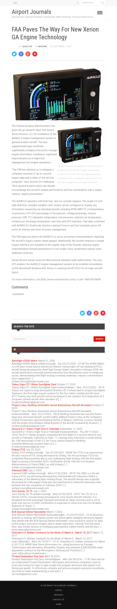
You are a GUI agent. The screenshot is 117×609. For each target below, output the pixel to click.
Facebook (77, 2)
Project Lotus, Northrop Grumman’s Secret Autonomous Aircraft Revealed (51, 405)
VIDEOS (58, 590)
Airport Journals (31, 11)
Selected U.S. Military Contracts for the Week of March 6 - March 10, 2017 (52, 532)
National (42, 46)
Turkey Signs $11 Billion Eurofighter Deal (34, 384)
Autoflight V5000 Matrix (24, 360)
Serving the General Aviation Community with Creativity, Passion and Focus (52, 16)
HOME (58, 604)
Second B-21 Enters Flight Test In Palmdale (35, 428)
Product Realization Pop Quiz (28, 556)
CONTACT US (58, 599)
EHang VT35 (18, 449)
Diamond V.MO (20, 470)
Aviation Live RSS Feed (30, 349)
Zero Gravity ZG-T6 (22, 491)
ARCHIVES (58, 595)
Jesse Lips (27, 46)
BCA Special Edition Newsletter (29, 511)
